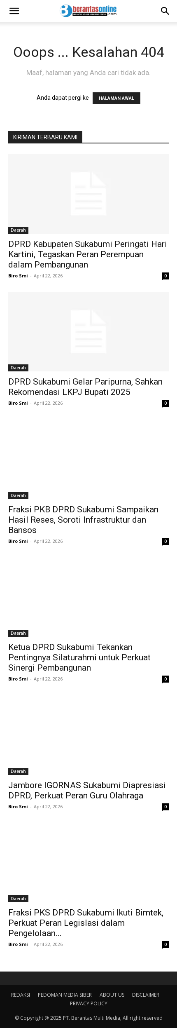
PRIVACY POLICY (88, 1003)
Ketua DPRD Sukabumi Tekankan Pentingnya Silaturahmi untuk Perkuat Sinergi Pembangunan (79, 657)
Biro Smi (18, 275)
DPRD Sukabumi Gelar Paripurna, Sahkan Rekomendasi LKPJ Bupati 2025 (85, 387)
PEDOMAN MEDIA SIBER (65, 994)
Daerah (18, 230)
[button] (14, 11)
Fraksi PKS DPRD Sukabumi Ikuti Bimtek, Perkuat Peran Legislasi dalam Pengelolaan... (85, 923)
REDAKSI (20, 994)
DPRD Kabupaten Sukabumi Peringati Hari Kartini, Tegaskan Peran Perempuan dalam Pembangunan (87, 254)
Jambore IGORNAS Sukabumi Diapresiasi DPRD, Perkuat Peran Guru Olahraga (87, 790)
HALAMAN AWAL (116, 98)
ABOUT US (112, 994)
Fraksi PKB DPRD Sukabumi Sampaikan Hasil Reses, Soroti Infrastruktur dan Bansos (83, 520)
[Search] (165, 11)
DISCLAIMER (145, 994)
